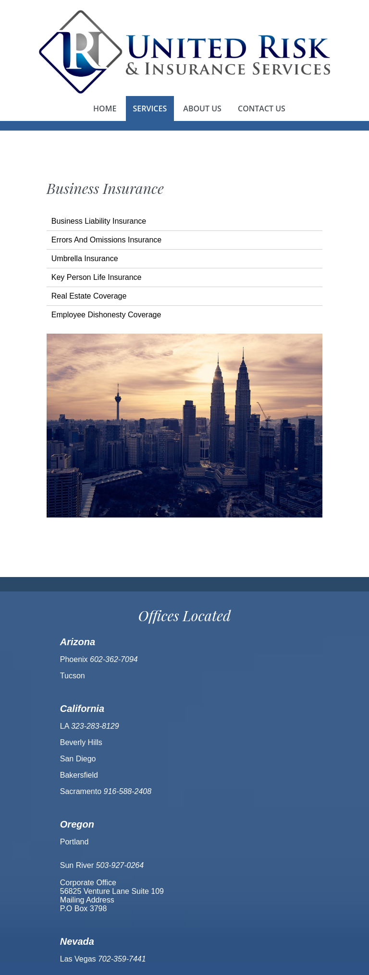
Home (104, 108)
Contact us (261, 108)
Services (150, 108)
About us (202, 108)
